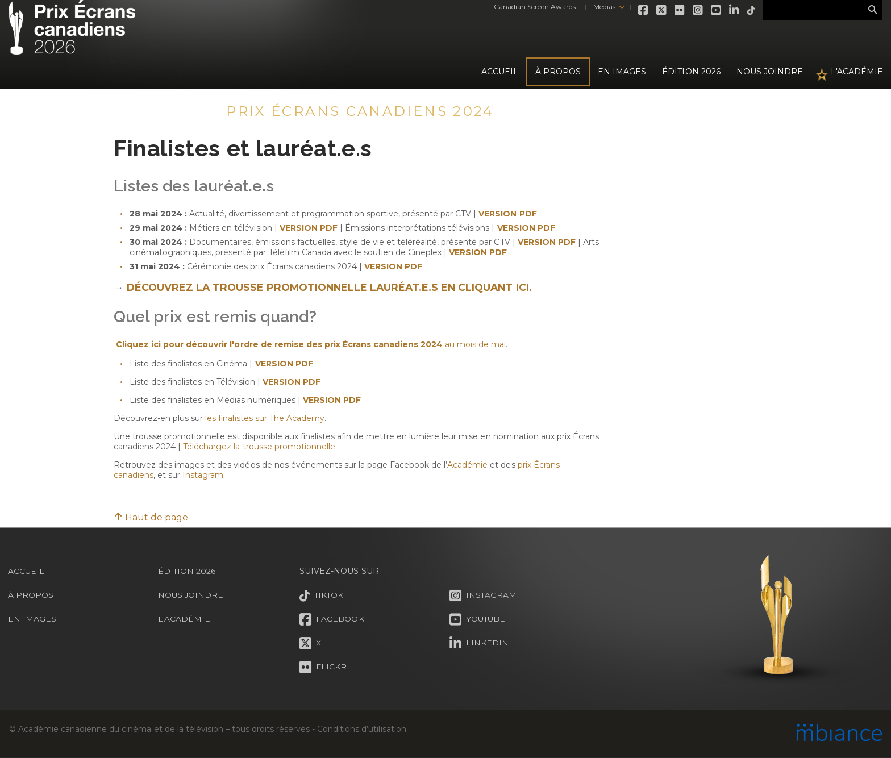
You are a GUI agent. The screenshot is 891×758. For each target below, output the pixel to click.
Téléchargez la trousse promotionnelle (259, 447)
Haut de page (151, 517)
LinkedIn (728, 10)
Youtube (710, 10)
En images (622, 71)
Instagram (692, 10)
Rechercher (872, 10)
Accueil (499, 71)
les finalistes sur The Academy (264, 418)
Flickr (674, 10)
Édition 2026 (187, 571)
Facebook (637, 10)
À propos (558, 71)
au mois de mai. (475, 344)
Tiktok (745, 10)
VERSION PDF (393, 266)
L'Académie (857, 71)
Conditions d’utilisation (361, 729)
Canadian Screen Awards (528, 6)
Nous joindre (769, 71)
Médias (597, 6)
